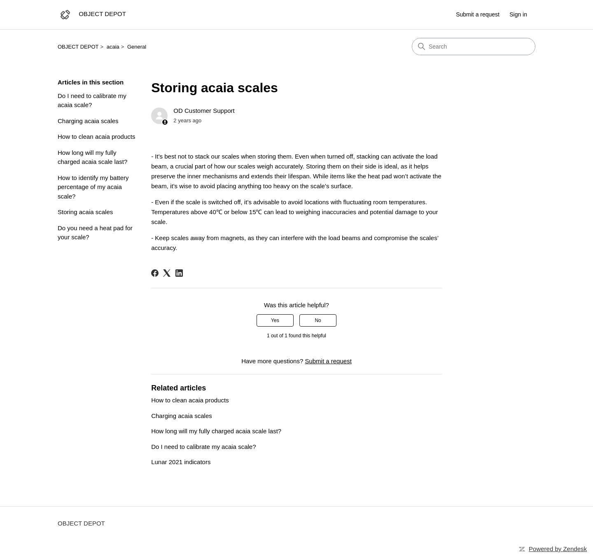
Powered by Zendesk (558, 548)
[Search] (473, 46)
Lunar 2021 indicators (180, 461)
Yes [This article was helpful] (275, 320)
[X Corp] (166, 273)
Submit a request (478, 14)
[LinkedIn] (179, 273)
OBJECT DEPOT (78, 47)
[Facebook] (155, 273)
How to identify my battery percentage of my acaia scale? (93, 187)
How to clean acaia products (96, 136)
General (136, 47)
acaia (113, 47)
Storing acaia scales (85, 211)
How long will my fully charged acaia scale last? (92, 157)
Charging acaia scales (88, 120)
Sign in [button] (518, 14)
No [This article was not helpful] (318, 320)
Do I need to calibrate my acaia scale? (92, 100)
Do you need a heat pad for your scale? (95, 232)
